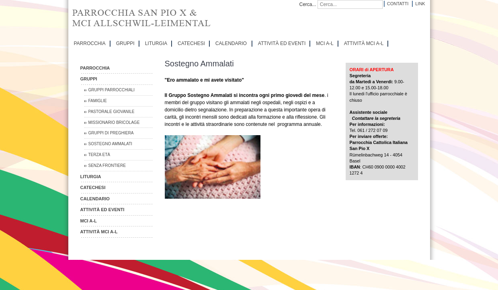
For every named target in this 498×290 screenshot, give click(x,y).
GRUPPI (125, 43)
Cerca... (307, 4)
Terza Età (99, 154)
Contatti (397, 3)
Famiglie (97, 101)
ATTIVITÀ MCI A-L (363, 43)
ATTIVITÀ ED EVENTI (281, 43)
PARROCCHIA (90, 43)
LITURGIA (156, 43)
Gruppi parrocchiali (111, 90)
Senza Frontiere (107, 165)
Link (420, 3)
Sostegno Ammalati (110, 144)
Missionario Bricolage (114, 122)
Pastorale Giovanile (111, 111)
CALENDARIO (231, 43)
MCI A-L (324, 43)
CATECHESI (191, 43)
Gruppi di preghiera (111, 133)
